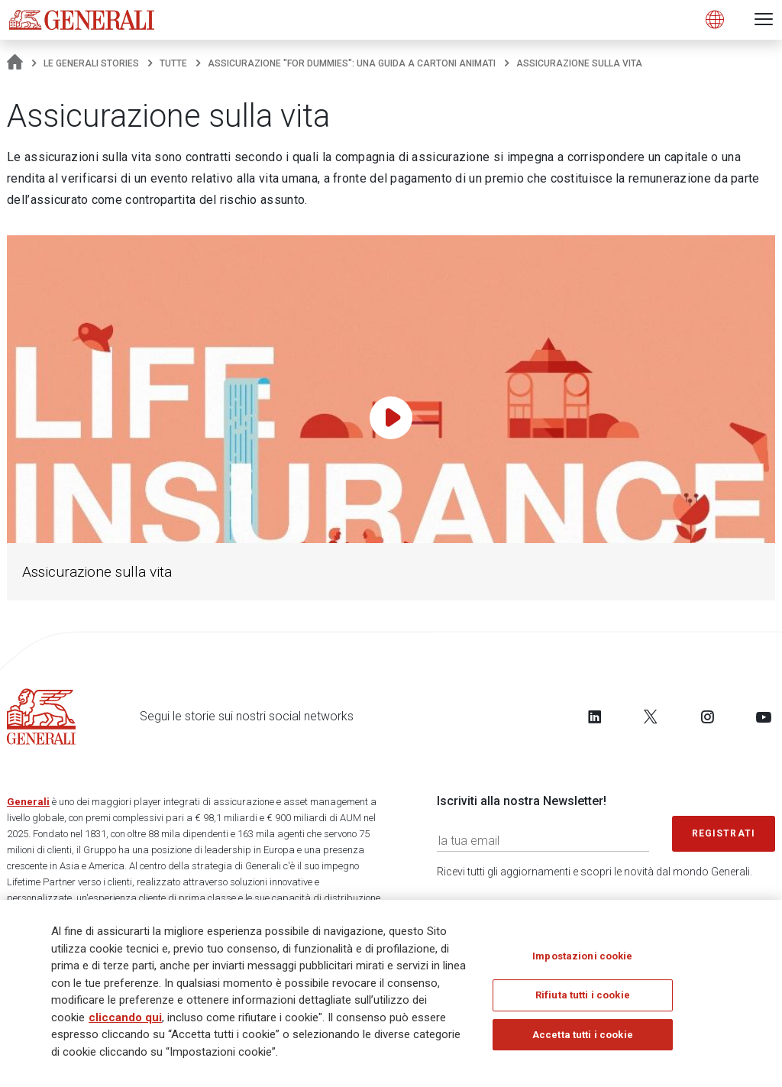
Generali (28, 801)
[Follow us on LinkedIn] (594, 716)
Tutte (173, 63)
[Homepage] (15, 63)
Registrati (724, 833)
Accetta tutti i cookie (582, 1039)
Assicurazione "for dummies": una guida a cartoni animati (352, 63)
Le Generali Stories (91, 63)
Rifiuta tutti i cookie (582, 999)
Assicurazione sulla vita (97, 572)
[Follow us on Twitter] (650, 716)
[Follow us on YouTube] (763, 716)
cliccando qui (125, 1022)
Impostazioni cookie (582, 960)
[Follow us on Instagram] (707, 716)
